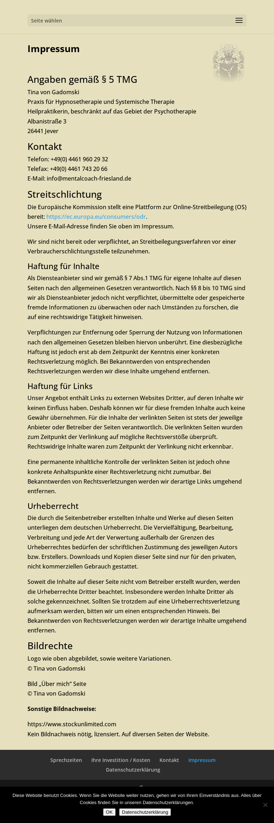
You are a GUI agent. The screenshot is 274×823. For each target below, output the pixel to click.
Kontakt (169, 760)
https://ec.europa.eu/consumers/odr (96, 217)
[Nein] (265, 804)
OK (109, 812)
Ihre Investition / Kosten (120, 760)
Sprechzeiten (66, 760)
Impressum (201, 760)
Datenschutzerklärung (133, 769)
